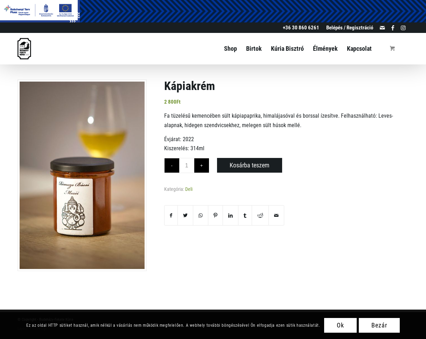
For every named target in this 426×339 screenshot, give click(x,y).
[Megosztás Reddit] (260, 215)
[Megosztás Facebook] (171, 215)
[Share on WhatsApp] (200, 215)
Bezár (379, 325)
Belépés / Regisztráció (349, 28)
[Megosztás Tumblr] (245, 215)
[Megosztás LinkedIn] (230, 215)
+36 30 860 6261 (301, 28)
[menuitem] (348, 27)
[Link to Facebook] (392, 27)
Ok (340, 325)
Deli (189, 189)
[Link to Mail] (382, 27)
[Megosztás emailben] (276, 215)
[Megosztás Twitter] (185, 215)
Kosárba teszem (250, 165)
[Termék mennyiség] (186, 165)
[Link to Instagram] (403, 27)
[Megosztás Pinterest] (215, 215)
